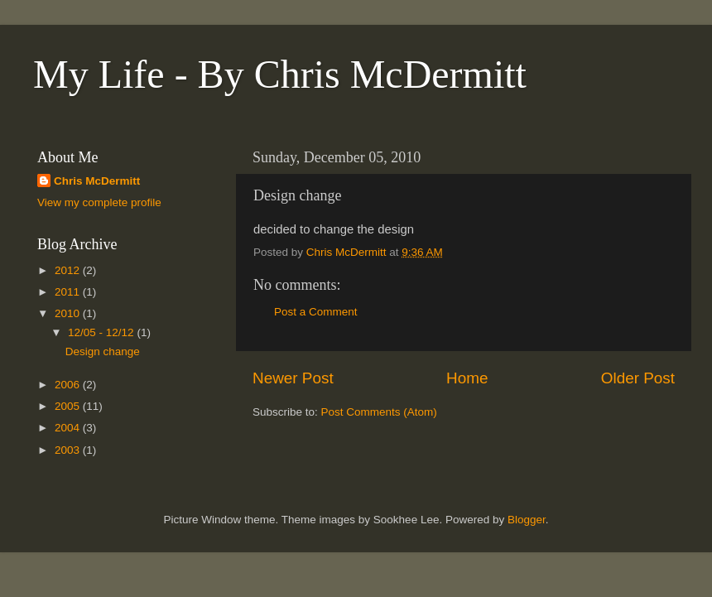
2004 (69, 427)
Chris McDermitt (97, 181)
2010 (69, 313)
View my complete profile (99, 202)
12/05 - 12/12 (102, 332)
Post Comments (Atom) (379, 412)
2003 (69, 450)
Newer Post (293, 378)
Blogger (527, 519)
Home (467, 378)
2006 (69, 384)
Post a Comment (316, 312)
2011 (69, 292)
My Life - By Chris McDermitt (280, 74)
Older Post (638, 378)
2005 (69, 406)
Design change (102, 351)
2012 (69, 270)
